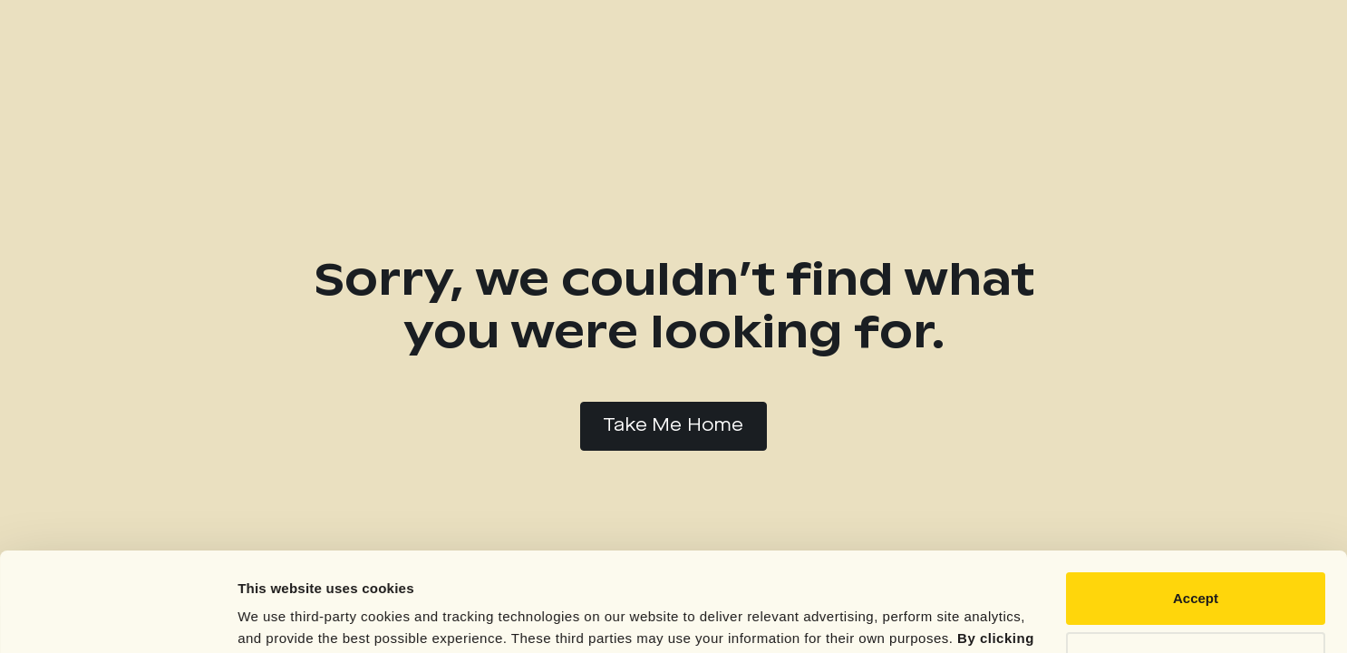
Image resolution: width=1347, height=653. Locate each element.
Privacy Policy (833, 567)
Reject (1195, 564)
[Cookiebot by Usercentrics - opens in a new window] (117, 617)
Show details (279, 617)
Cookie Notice (963, 567)
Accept (1195, 505)
